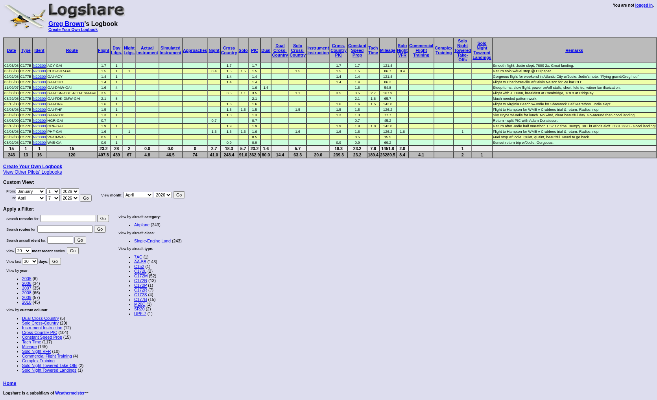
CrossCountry (229, 50)
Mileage (387, 50)
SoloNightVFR (402, 50)
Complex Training (38, 360)
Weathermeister (70, 393)
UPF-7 (140, 313)
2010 (26, 302)
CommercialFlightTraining (421, 50)
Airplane (141, 224)
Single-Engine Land (152, 241)
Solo (243, 50)
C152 (139, 266)
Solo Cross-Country (40, 323)
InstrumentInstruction (318, 50)
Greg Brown (66, 23)
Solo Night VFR (36, 351)
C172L (140, 271)
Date (11, 50)
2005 (26, 278)
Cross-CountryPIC (338, 50)
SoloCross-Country (298, 50)
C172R (140, 290)
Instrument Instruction (42, 327)
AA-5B (140, 261)
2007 (26, 288)
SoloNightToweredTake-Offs (462, 50)
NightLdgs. (129, 50)
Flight (103, 50)
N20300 (39, 66)
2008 (26, 292)
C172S (140, 294)
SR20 (139, 308)
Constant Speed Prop (42, 337)
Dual (265, 50)
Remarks (574, 50)
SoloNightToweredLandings (481, 50)
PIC (254, 50)
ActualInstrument (147, 50)
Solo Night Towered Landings (49, 370)
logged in (644, 5)
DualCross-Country (280, 50)
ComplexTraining (443, 50)
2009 (26, 297)
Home (9, 383)
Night (214, 50)
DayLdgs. (116, 50)
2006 (26, 283)
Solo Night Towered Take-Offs (49, 365)
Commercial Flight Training (47, 356)
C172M (141, 275)
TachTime (373, 50)
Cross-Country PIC (39, 332)
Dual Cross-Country (40, 318)
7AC (138, 257)
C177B (140, 299)
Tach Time (31, 341)
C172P (140, 285)
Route (72, 50)
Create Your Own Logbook (73, 30)
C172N (140, 280)
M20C (139, 304)
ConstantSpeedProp (357, 50)
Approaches (195, 50)
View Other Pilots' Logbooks (32, 172)
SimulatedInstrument (170, 50)
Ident (39, 50)
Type (26, 50)
